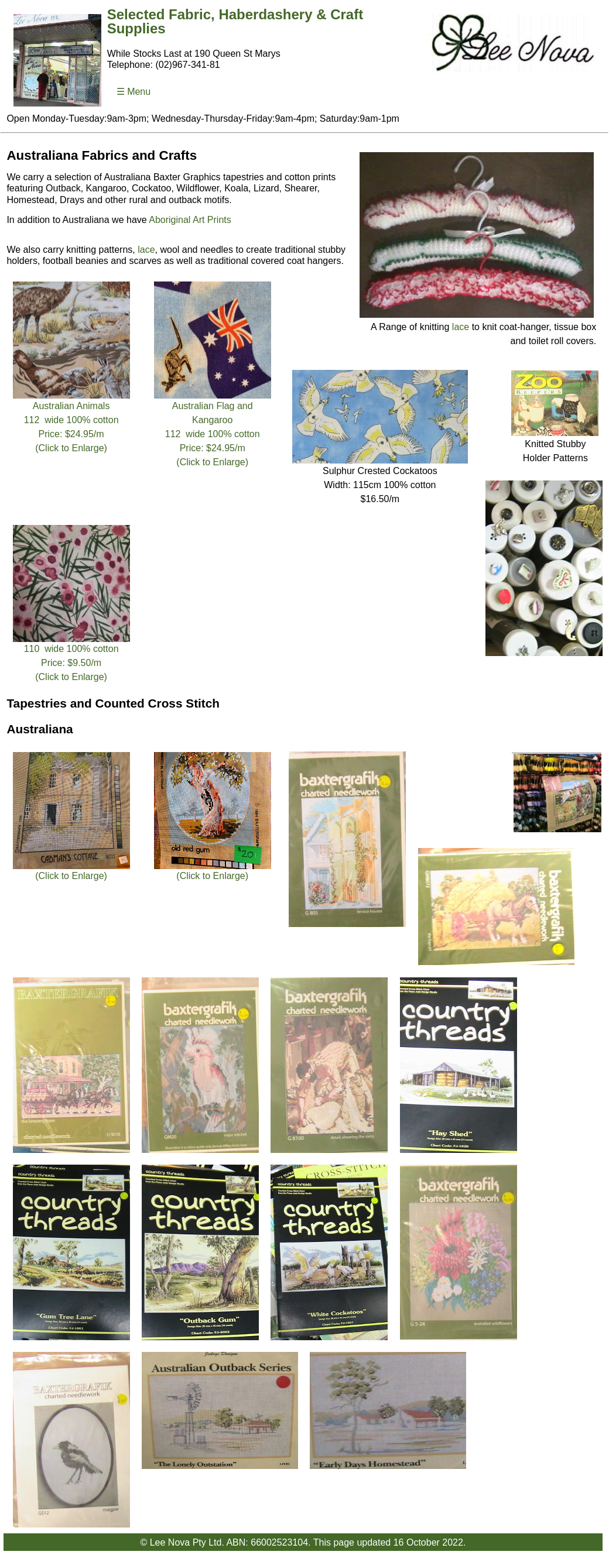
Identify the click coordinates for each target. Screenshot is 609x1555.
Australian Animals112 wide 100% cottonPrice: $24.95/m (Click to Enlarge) (70, 422)
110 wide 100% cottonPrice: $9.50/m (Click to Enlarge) (70, 658)
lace (460, 327)
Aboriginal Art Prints (190, 220)
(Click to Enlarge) (70, 871)
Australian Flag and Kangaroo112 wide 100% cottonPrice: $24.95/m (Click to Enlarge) (212, 429)
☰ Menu (133, 92)
